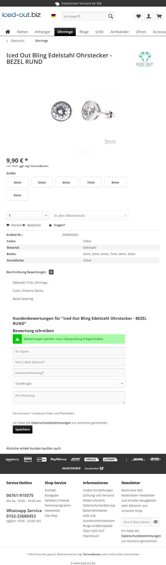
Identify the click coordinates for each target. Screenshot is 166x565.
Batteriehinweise (95, 510)
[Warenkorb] (159, 16)
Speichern (22, 429)
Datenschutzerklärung (99, 505)
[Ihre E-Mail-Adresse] (69, 362)
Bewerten (32, 225)
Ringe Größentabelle (97, 526)
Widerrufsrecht (94, 500)
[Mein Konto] (148, 16)
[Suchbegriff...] (88, 16)
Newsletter (52, 510)
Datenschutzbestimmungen (51, 423)
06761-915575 (19, 495)
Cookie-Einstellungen (98, 490)
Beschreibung (16, 272)
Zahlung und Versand (98, 495)
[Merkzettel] (138, 16)
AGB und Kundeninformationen (99, 518)
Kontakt (50, 490)
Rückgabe (52, 495)
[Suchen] (110, 16)
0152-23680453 (21, 516)
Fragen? (57, 225)
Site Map (51, 516)
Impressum (91, 536)
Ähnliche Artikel (17, 448)
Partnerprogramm (58, 505)
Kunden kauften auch (45, 448)
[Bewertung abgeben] (69, 383)
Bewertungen (40, 272)
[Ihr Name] (69, 351)
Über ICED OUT (94, 531)
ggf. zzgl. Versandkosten (34, 166)
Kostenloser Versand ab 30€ (78, 3)
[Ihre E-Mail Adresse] (136, 522)
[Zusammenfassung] (69, 372)
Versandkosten (92, 554)
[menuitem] (88, 18)
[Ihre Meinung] (69, 397)
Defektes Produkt (57, 500)
